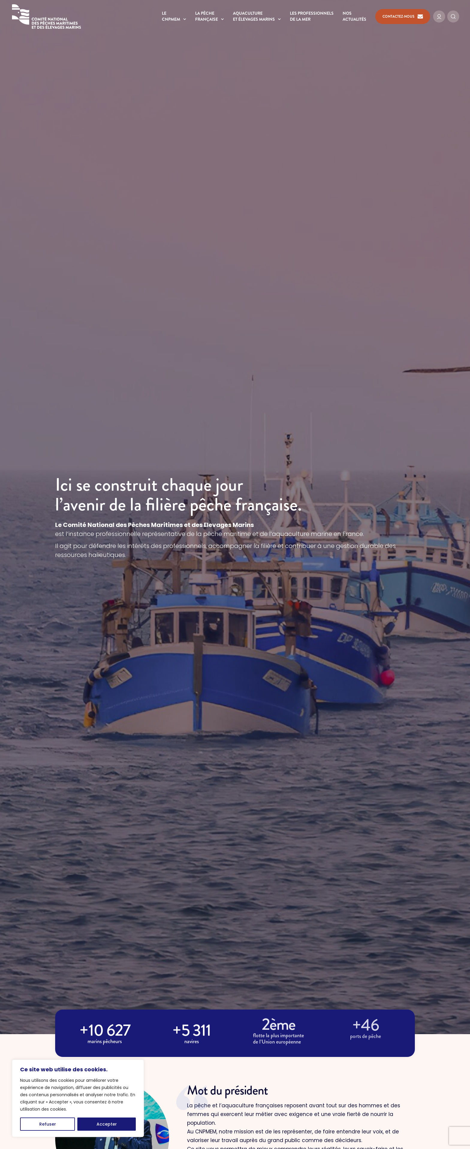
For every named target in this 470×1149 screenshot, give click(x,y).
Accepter (107, 1124)
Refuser (47, 1124)
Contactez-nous (402, 16)
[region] (78, 1098)
